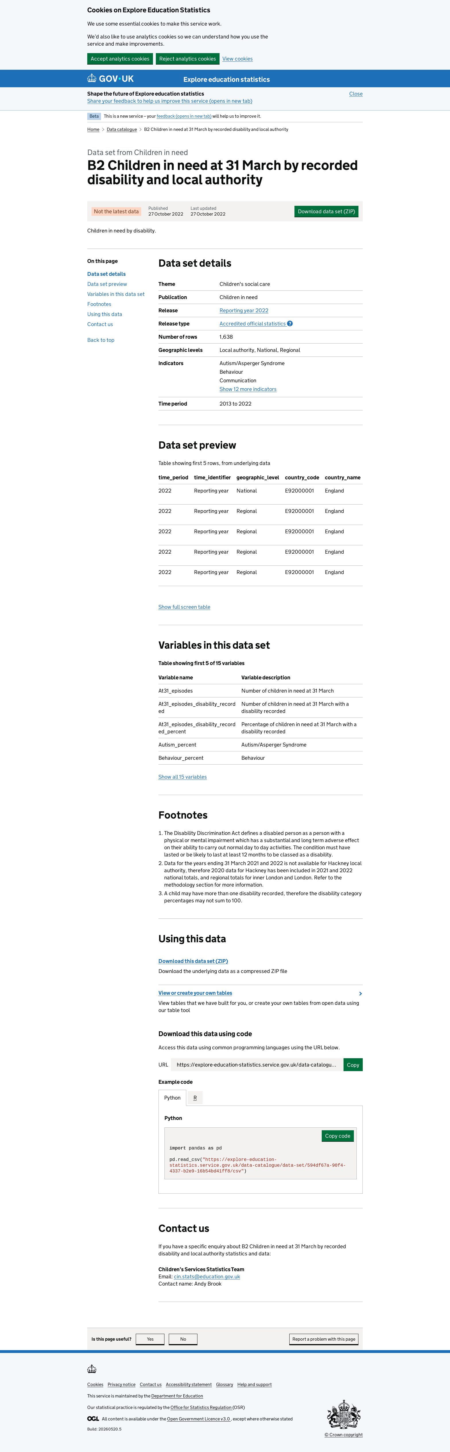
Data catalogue (122, 129)
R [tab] (195, 1097)
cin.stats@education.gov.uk (207, 1276)
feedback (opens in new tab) (184, 116)
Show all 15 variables (182, 777)
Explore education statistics (226, 79)
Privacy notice (121, 1384)
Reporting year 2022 (244, 310)
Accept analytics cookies (120, 58)
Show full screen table (184, 607)
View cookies (237, 58)
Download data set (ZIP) (326, 211)
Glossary (224, 1384)
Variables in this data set (116, 294)
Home (93, 129)
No (189, 1339)
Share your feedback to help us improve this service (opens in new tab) (169, 101)
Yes (156, 1339)
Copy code (337, 1136)
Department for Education (177, 1396)
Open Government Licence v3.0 (199, 1419)
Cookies (95, 1384)
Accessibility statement (189, 1384)
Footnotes (99, 304)
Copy (353, 1065)
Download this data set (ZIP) (193, 961)
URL (163, 1064)
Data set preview (107, 284)
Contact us (100, 324)
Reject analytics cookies (187, 58)
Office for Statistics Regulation (201, 1407)
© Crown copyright (344, 1434)
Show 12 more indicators (248, 388)
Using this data (104, 314)
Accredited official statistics (256, 323)
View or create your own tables (195, 993)
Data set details (106, 274)
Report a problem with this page (323, 1339)
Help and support (254, 1384)
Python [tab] (172, 1097)
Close (356, 93)
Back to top (101, 340)
